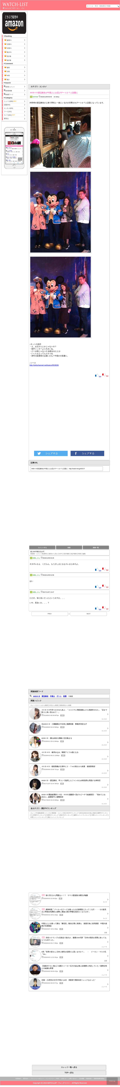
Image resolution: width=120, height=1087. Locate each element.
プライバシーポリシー (37, 1078)
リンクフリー (50, 1078)
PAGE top (112, 1081)
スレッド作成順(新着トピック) (40, 813)
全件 (60, 554)
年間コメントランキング (38, 817)
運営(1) (6, 118)
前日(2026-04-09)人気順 (88, 813)
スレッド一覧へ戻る (69, 1067)
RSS (57, 1078)
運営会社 (25, 1078)
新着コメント (11, 86)
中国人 (52, 696)
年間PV (8, 48)
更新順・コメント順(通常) (38, 554)
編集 (84, 554)
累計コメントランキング (56, 817)
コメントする (42, 547)
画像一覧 (96, 547)
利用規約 (18, 1078)
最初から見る (53, 554)
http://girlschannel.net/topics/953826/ (44, 365)
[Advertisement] (59, 47)
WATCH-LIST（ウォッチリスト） (59, 1083)
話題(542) (7, 105)
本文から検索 (53, 705)
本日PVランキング (72, 813)
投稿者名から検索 (65, 705)
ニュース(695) (10, 101)
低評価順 (74, 554)
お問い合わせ (73, 1078)
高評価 (7, 56)
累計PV (8, 52)
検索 (69, 547)
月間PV (8, 44)
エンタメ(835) (8, 108)
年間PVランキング (52, 815)
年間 (7, 75)
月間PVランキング (39, 815)
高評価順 (66, 554)
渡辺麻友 (45, 696)
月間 (7, 71)
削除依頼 (89, 1078)
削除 (79, 554)
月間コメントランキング (99, 815)
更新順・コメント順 (58, 813)
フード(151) (8, 111)
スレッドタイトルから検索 (39, 705)
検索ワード (8, 94)
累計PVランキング (66, 815)
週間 (8, 67)
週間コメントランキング (82, 815)
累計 (7, 79)
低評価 (7, 60)
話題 (65, 696)
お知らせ (63, 1078)
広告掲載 (81, 1078)
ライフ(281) (9, 115)
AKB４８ (36, 696)
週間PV (9, 40)
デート (59, 696)
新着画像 (8, 90)
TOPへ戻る (69, 1073)
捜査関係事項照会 (99, 1078)
